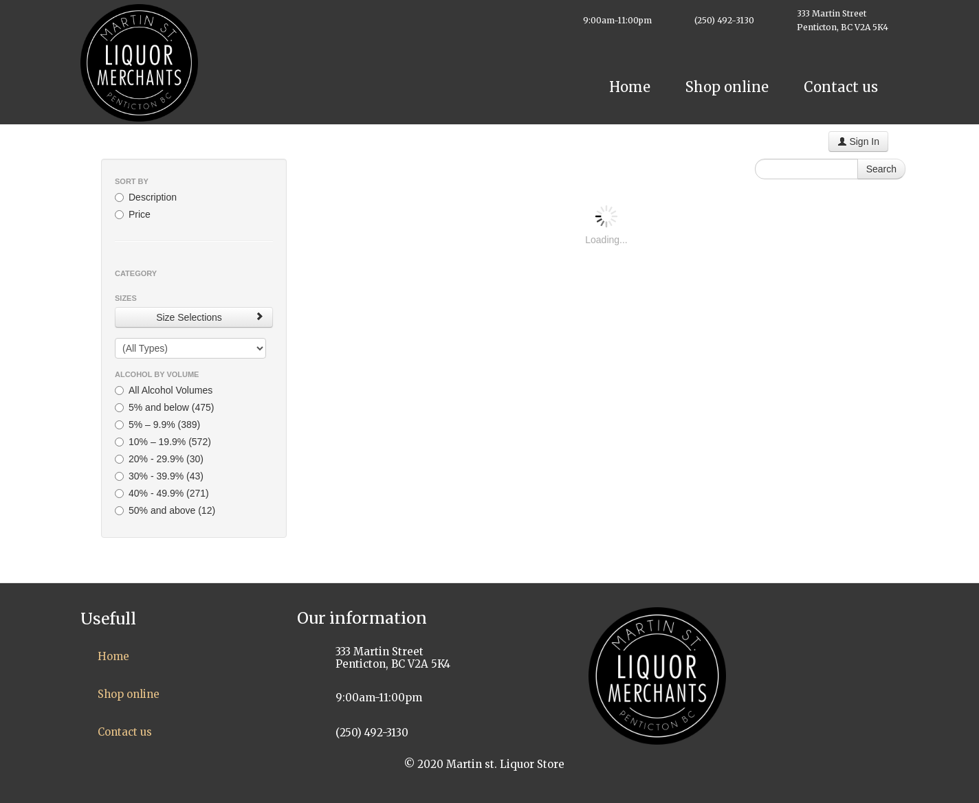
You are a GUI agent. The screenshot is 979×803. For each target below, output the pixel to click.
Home (629, 86)
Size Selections (210, 317)
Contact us (841, 86)
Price (133, 214)
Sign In (858, 141)
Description (146, 197)
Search (881, 168)
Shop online (727, 86)
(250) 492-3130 (724, 20)
